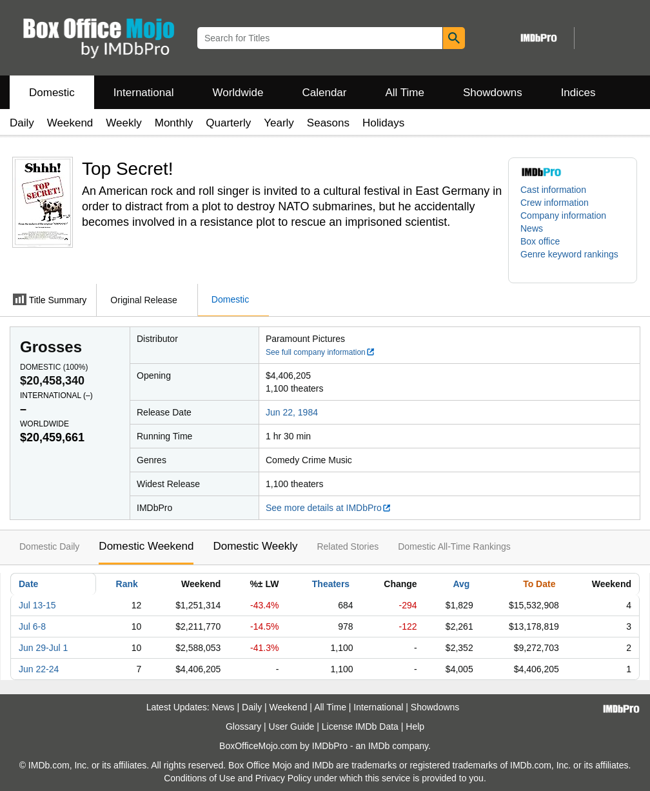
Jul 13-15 (37, 605)
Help (415, 726)
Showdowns (492, 92)
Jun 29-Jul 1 (43, 648)
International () (56, 395)
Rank (127, 584)
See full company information (320, 352)
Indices (578, 92)
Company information (563, 215)
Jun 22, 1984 (292, 412)
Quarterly (228, 123)
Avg (461, 584)
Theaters (331, 584)
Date (28, 584)
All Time (405, 92)
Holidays (383, 123)
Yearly (279, 123)
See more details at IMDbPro (328, 508)
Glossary (243, 726)
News (531, 228)
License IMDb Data (360, 726)
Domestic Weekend (146, 546)
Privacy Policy (283, 778)
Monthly (174, 123)
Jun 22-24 (39, 669)
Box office (540, 241)
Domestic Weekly (255, 546)
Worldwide (237, 92)
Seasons (328, 123)
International (143, 92)
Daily (22, 123)
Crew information (554, 202)
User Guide (292, 726)
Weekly (123, 123)
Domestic (52, 92)
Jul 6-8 (32, 626)
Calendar (324, 92)
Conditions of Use (199, 778)
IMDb (378, 746)
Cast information (553, 190)
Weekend (70, 123)
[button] (572, 261)
